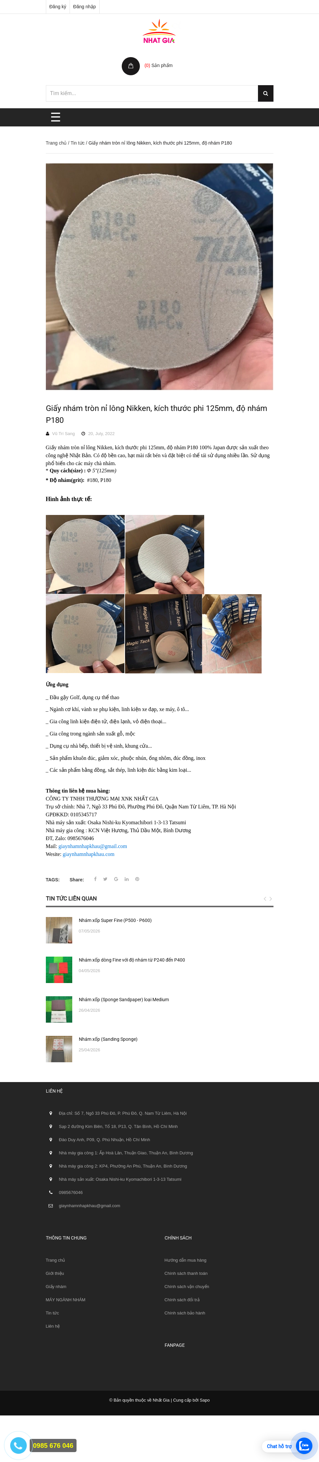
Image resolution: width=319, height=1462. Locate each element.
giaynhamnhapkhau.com (88, 854)
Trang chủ (56, 143)
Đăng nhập (84, 6)
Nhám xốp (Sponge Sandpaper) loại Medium (124, 999)
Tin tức (78, 143)
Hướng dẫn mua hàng (186, 1260)
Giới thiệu (55, 1273)
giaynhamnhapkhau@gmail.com (92, 846)
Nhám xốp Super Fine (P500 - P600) (115, 920)
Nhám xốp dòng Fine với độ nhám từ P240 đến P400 (132, 960)
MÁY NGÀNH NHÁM (65, 1299)
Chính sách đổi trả (182, 1299)
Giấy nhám (56, 1286)
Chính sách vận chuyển (187, 1286)
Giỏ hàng (155, 58)
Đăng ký (57, 6)
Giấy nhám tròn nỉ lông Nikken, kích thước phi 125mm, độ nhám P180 (156, 414)
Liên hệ (53, 1326)
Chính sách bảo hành (185, 1312)
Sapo (204, 1400)
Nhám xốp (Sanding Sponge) (108, 1039)
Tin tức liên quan (71, 898)
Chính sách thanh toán (186, 1273)
